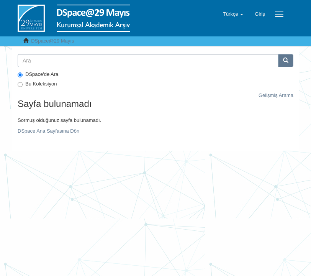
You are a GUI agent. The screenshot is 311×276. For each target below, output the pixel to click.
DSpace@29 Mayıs (52, 41)
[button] (233, 14)
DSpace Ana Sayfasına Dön (48, 131)
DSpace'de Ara (38, 74)
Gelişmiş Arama (276, 95)
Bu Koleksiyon (37, 84)
